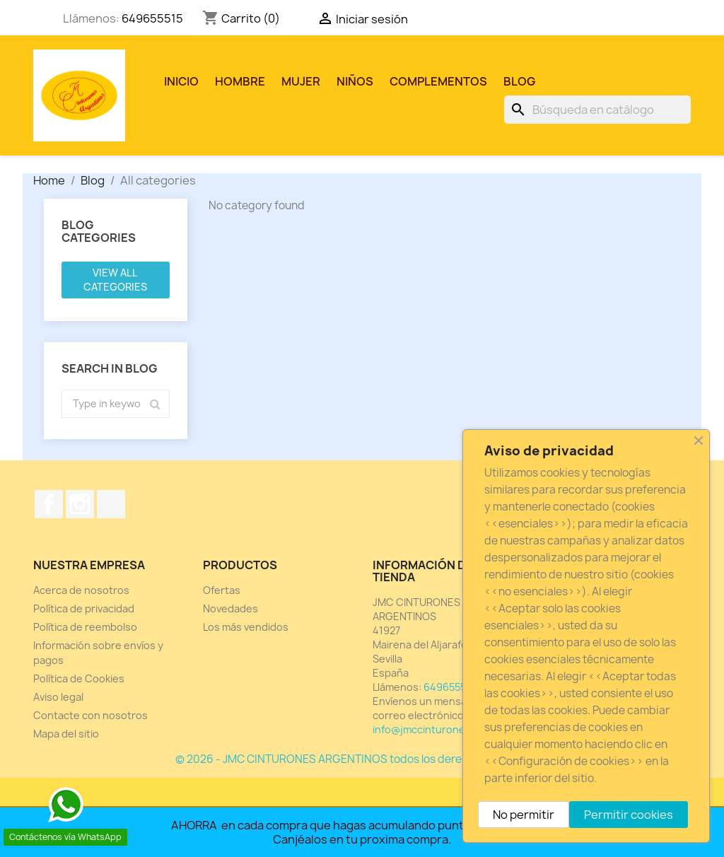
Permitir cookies (628, 814)
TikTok (111, 504)
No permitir (523, 814)
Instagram (80, 504)
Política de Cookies (78, 678)
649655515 (152, 18)
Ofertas (221, 590)
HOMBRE (240, 81)
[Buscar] (597, 109)
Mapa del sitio (66, 733)
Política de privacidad (83, 608)
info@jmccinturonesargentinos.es (456, 729)
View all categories (115, 279)
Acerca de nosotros (81, 590)
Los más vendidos (245, 627)
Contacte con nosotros (90, 715)
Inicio (181, 81)
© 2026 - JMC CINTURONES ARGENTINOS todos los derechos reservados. (362, 759)
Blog (519, 81)
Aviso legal (58, 697)
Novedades (230, 608)
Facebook (49, 504)
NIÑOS (355, 81)
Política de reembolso (85, 627)
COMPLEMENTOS (438, 81)
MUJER (300, 81)
